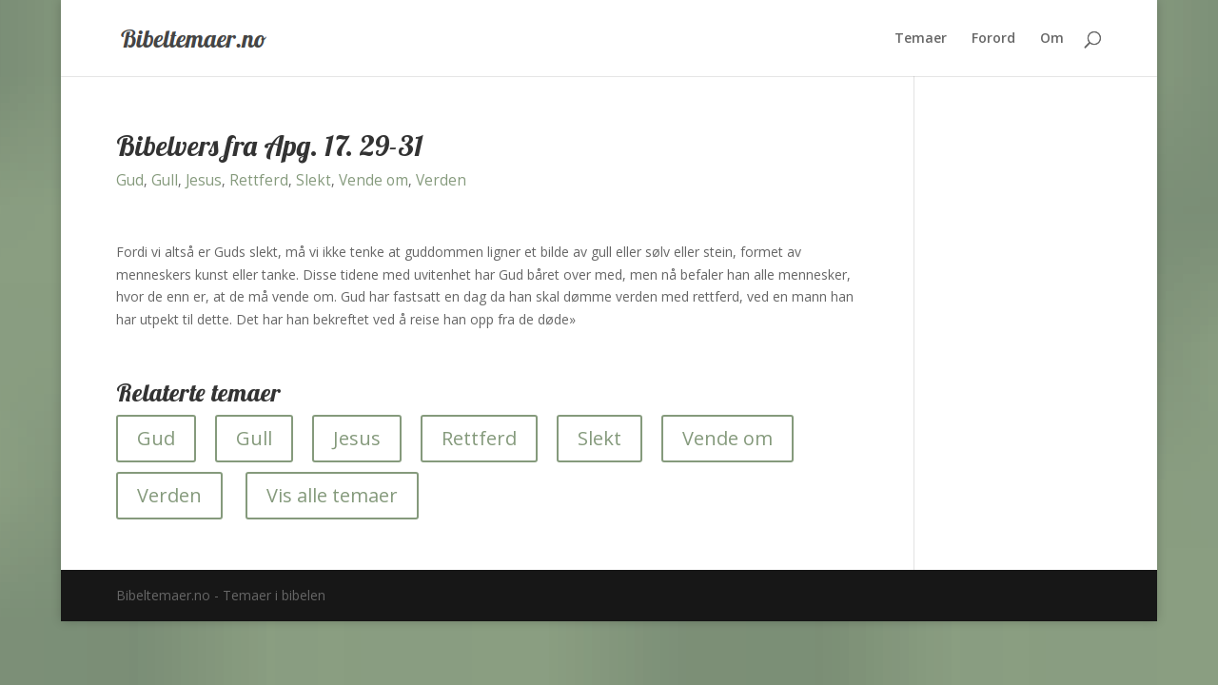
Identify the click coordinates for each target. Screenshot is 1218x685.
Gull (164, 180)
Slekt (313, 180)
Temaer (920, 39)
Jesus (204, 180)
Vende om (373, 180)
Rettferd (258, 180)
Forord (993, 39)
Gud (130, 180)
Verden (441, 180)
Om (1052, 39)
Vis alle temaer (332, 495)
